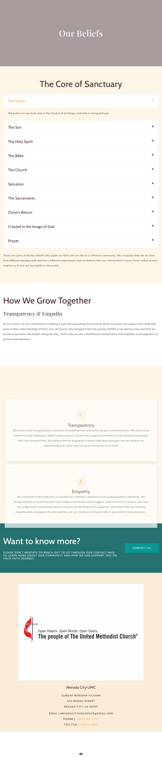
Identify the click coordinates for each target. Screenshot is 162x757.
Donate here (88, 724)
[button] (81, 101)
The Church (17, 170)
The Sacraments (21, 198)
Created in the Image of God (31, 226)
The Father (17, 101)
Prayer (13, 240)
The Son (15, 127)
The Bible (16, 155)
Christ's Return (20, 212)
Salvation (16, 184)
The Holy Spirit (20, 141)
